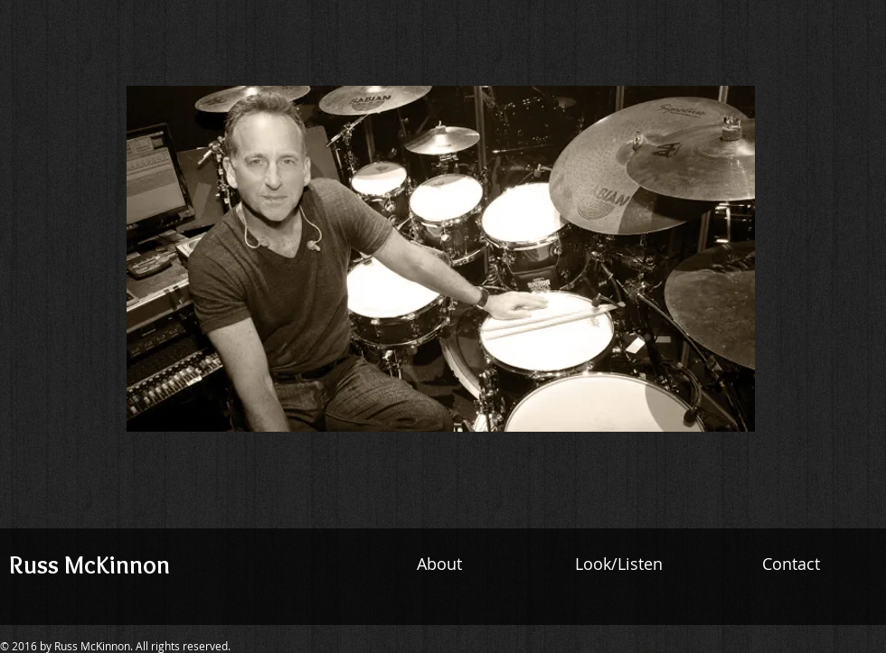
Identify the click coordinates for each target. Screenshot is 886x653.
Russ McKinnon (89, 564)
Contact (789, 563)
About (442, 563)
